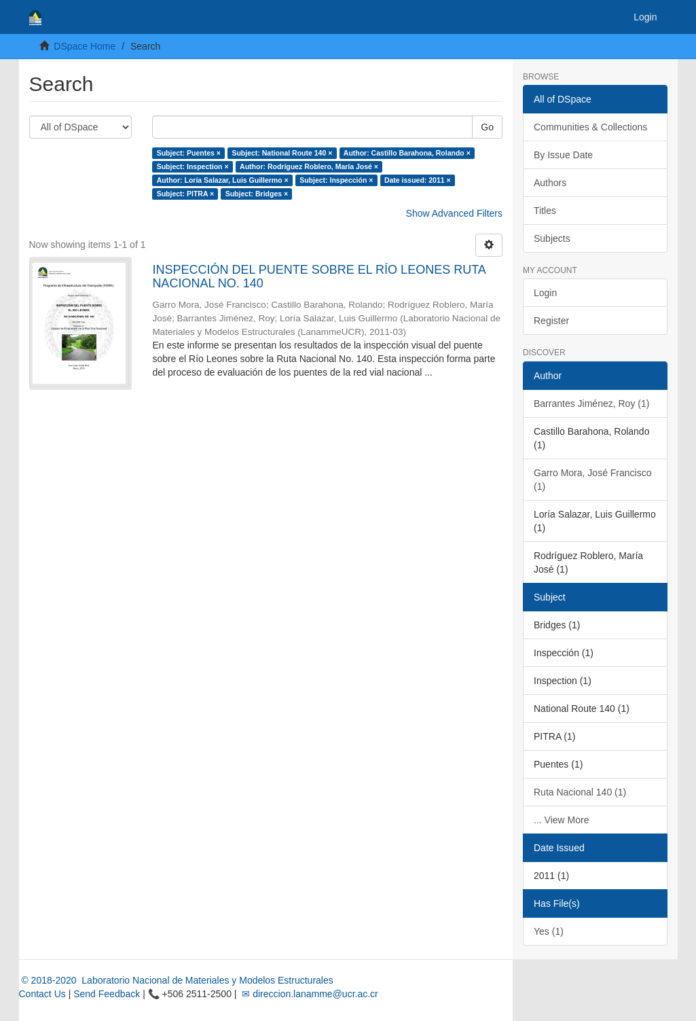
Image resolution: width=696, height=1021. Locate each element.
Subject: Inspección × (336, 180)
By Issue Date (563, 154)
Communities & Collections (590, 127)
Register (551, 320)
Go (487, 127)
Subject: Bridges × (256, 194)
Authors (550, 182)
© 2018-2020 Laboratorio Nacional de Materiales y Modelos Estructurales (176, 980)
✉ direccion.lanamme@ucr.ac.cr (308, 993)
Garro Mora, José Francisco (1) (593, 479)
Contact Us (42, 993)
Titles (545, 210)
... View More (561, 819)
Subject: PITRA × (186, 194)
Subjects (552, 238)
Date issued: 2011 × (417, 180)
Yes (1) (549, 931)
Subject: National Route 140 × (282, 153)
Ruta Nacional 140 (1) (580, 792)
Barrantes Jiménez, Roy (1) (591, 403)
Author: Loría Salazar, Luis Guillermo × (223, 180)
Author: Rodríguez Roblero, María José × (309, 166)
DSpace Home (84, 46)
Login (545, 292)
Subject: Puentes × (189, 153)
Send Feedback (106, 993)
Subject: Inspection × (193, 166)
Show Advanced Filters (454, 213)
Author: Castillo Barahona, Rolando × (407, 153)
